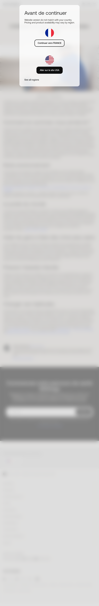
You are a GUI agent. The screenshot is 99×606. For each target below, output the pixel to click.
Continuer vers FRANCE (49, 43)
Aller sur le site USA (49, 70)
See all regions (31, 79)
